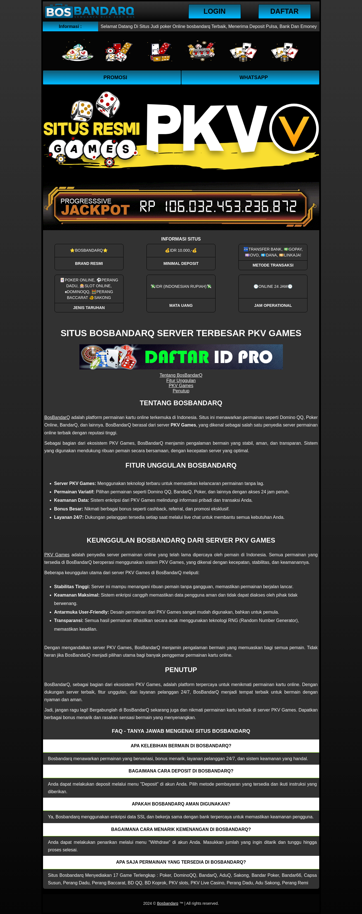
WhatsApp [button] (254, 77)
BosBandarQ (57, 417)
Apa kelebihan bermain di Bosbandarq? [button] (181, 745)
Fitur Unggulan (181, 380)
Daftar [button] (284, 11)
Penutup (181, 390)
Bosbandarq (167, 903)
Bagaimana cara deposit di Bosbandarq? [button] (181, 771)
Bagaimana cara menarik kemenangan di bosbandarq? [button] (181, 829)
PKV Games (181, 385)
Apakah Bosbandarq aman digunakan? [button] (181, 804)
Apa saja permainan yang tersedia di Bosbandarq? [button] (181, 862)
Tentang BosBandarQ (181, 375)
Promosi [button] (115, 77)
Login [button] (215, 11)
